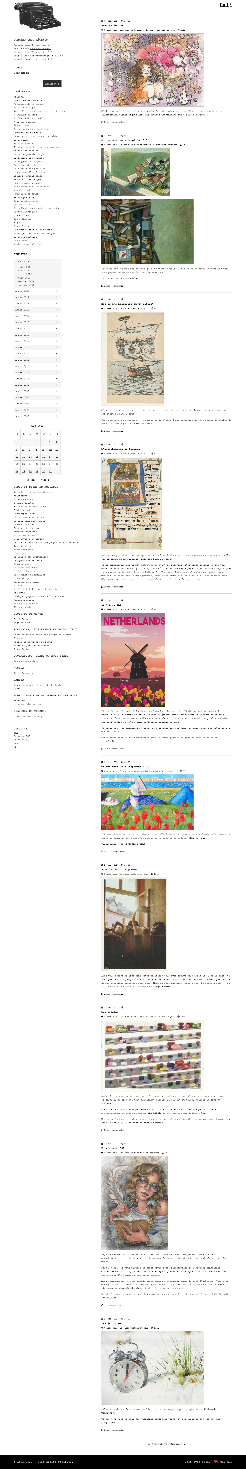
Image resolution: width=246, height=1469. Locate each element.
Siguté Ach (135, 114)
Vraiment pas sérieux (27, 244)
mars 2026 (24, 277)
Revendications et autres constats (36, 208)
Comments (22, 736)
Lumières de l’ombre (27, 581)
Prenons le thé (112, 25)
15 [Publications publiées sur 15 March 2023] (37, 456)
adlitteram (20, 495)
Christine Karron (112, 1271)
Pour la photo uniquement (119, 869)
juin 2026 (24, 267)
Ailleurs (19, 96)
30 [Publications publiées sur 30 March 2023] (43, 471)
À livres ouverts (25, 121)
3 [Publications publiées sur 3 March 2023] (49, 442)
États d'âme (21, 125)
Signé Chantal (22, 218)
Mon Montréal (22, 190)
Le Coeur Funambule (26, 571)
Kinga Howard (161, 986)
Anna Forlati (131, 278)
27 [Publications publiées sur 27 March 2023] (23, 471)
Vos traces (20, 240)
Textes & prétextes (26, 603)
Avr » (45, 479)
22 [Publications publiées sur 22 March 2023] (37, 464)
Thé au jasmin (22, 607)
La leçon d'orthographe (29, 157)
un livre (161, 568)
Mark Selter (21, 585)
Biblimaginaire (23, 510)
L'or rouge (20, 553)
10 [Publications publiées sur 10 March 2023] (50, 449)
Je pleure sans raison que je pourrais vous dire (46, 542)
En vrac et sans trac (27, 528)
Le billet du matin (26, 165)
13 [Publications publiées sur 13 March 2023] (23, 456)
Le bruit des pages (26, 567)
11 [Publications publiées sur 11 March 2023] (57, 449)
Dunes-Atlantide (24, 524)
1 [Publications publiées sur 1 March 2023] (36, 442)
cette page (186, 568)
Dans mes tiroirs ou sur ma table (35, 136)
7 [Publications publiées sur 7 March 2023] (29, 449)
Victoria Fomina (135, 843)
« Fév (31, 479)
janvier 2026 (26, 284)
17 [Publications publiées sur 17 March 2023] (50, 456)
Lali (225, 5)
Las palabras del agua (28, 560)
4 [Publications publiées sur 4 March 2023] (56, 442)
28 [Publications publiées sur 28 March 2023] (30, 471)
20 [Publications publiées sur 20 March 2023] (23, 464)
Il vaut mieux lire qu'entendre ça (36, 147)
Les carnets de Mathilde (29, 574)
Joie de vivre (22, 546)
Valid (21, 739)
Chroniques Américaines (29, 517)
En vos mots (21, 139)
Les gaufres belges (26, 660)
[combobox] (28, 83)
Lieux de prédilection (28, 175)
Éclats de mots (23, 499)
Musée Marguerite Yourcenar (31, 645)
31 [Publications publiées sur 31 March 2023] (50, 471)
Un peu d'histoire (25, 236)
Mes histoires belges (27, 179)
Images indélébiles (26, 150)
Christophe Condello (27, 513)
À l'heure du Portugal (28, 118)
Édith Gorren (22, 619)
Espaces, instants (25, 531)
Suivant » (178, 1444)
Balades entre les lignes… (31, 506)
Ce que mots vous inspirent (31, 129)
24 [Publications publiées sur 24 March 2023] (50, 464)
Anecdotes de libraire (28, 100)
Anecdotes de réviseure (29, 103)
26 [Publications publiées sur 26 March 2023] (17, 471)
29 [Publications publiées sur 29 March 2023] (37, 471)
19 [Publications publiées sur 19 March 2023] (17, 464)
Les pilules (109, 1012)
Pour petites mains (26, 200)
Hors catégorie (23, 143)
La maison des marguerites (31, 556)
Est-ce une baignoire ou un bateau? (127, 303)
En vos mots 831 (112, 1148)
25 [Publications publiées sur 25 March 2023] (57, 464)
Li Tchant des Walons (27, 704)
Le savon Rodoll (40, 48)
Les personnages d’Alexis (46, 55)
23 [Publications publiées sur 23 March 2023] (43, 464)
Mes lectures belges (27, 183)
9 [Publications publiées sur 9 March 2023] (43, 449)
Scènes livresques (25, 211)
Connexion (21, 72)
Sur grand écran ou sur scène (33, 229)
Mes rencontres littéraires (31, 186)
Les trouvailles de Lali (29, 172)
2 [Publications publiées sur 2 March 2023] (43, 442)
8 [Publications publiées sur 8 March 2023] (36, 449)
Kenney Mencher (23, 549)
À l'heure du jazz (25, 114)
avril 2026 (25, 274)
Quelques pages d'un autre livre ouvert (40, 596)
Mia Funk (19, 592)
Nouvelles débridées (27, 193)
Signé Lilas (21, 226)
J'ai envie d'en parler (29, 538)
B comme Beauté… (24, 502)
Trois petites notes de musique (34, 233)
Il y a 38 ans (111, 604)
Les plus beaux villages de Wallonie (38, 685)
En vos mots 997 (41, 44)
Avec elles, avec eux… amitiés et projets (41, 111)
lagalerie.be (22, 622)
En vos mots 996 (41, 59)
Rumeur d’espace (24, 599)
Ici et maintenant (25, 535)
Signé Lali (20, 222)
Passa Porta (21, 649)
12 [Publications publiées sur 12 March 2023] (17, 456)
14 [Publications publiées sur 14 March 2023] (30, 456)
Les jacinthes (111, 1323)
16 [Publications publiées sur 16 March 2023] (43, 456)
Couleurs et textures (27, 132)
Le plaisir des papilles (29, 168)
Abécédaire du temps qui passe (33, 492)
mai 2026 (23, 270)
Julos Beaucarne (24, 673)
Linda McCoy (21, 578)
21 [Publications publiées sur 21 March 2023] (30, 464)
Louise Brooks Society (28, 716)
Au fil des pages (25, 107)
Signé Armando (22, 215)
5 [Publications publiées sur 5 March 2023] (16, 449)
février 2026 (26, 281)
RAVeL (17, 688)
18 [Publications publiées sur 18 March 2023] (57, 456)
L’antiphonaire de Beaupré (120, 449)
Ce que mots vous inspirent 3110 (125, 766)
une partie (154, 1112)
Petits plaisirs (24, 197)
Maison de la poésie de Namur (33, 641)
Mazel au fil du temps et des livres (38, 589)
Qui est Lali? (22, 204)
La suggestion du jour (28, 161)
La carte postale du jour (30, 154)
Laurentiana (21, 563)
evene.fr (19, 700)
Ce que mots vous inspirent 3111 (125, 140)
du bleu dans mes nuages (29, 520)
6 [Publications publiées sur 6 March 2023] (23, 449)
